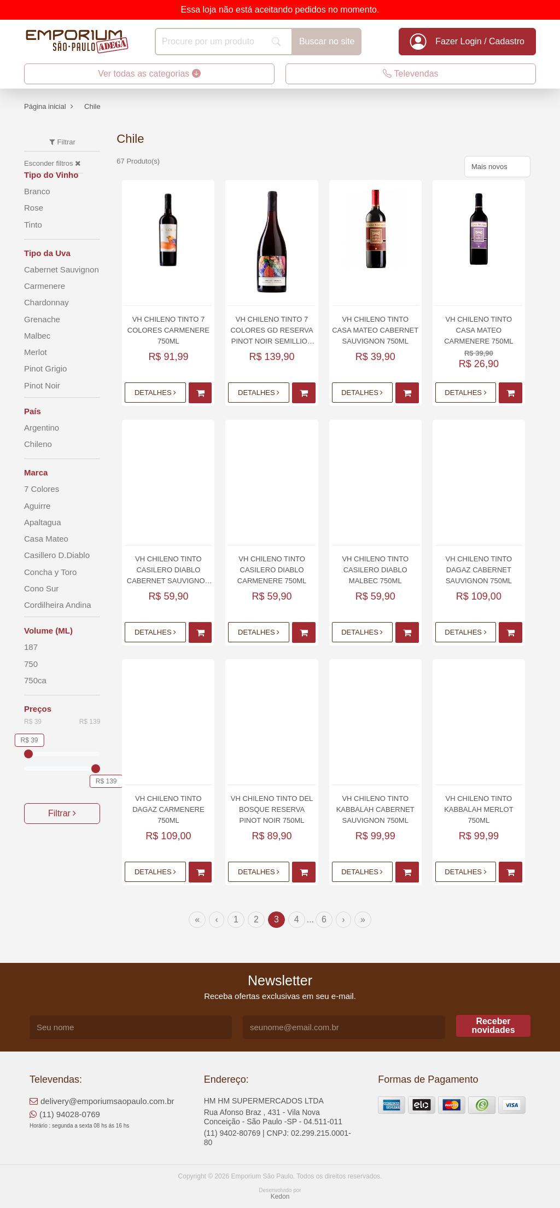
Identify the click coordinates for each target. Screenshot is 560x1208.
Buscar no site (326, 41)
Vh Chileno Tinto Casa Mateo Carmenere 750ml (478, 330)
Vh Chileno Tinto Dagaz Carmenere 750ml (168, 809)
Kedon (280, 1196)
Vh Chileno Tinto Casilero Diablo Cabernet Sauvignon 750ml (168, 570)
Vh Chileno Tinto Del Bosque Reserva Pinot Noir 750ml (272, 809)
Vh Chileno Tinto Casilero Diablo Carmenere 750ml (271, 570)
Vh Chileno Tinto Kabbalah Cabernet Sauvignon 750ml (375, 809)
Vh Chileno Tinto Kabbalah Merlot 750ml (478, 809)
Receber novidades (493, 1026)
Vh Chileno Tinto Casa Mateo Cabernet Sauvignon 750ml (375, 330)
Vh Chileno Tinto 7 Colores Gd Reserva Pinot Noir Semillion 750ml (271, 331)
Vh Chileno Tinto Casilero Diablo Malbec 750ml (375, 570)
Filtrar (62, 813)
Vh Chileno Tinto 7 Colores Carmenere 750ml (168, 330)
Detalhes (155, 392)
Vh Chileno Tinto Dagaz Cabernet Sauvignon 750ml (479, 570)
